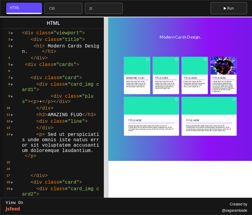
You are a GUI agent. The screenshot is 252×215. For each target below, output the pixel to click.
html (53, 23)
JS (91, 8)
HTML (15, 7)
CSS (52, 8)
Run (229, 8)
